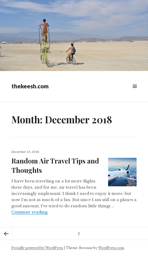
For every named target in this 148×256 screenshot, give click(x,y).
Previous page (6, 233)
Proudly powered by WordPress (37, 248)
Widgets (135, 92)
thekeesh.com (30, 86)
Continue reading (29, 212)
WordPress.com (111, 248)
